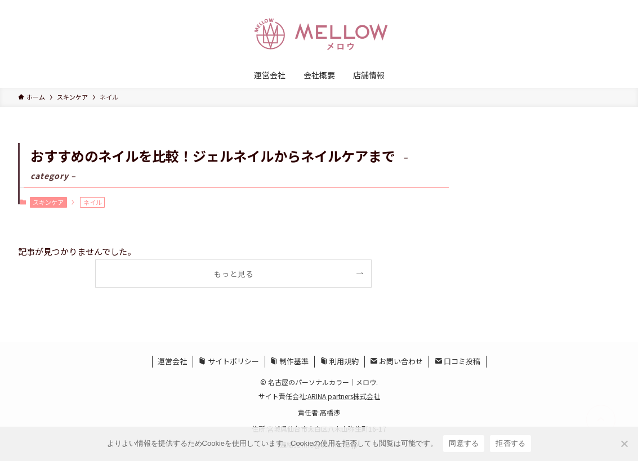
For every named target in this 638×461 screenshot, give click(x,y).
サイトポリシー (229, 361)
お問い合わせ (396, 361)
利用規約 (339, 361)
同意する (464, 443)
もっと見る (233, 273)
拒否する (510, 443)
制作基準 (289, 361)
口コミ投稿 (457, 361)
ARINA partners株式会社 (343, 396)
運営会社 (172, 361)
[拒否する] (624, 443)
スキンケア (48, 202)
